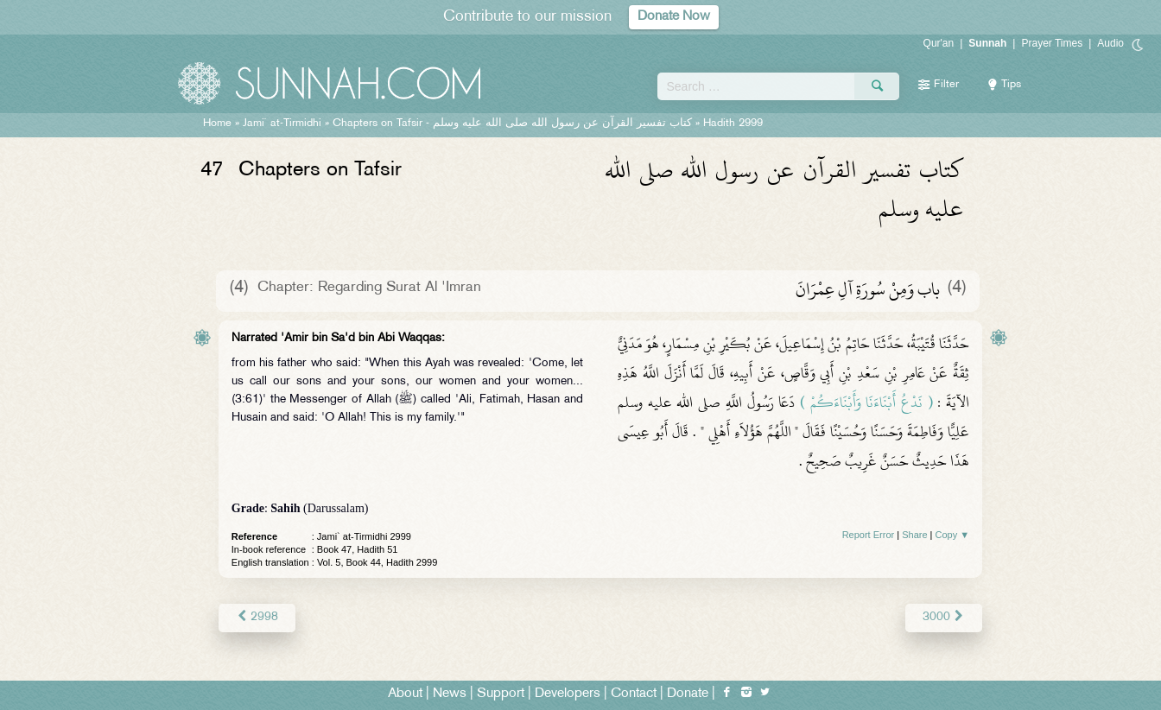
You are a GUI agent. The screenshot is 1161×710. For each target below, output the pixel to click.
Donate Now (674, 16)
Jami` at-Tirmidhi (282, 123)
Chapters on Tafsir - (512, 123)
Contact (634, 694)
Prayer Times (1051, 43)
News (449, 694)
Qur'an (939, 43)
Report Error (868, 534)
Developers (567, 694)
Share (914, 534)
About (405, 694)
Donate (687, 694)
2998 (257, 617)
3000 (944, 617)
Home (217, 123)
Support (500, 694)
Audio (1110, 43)
